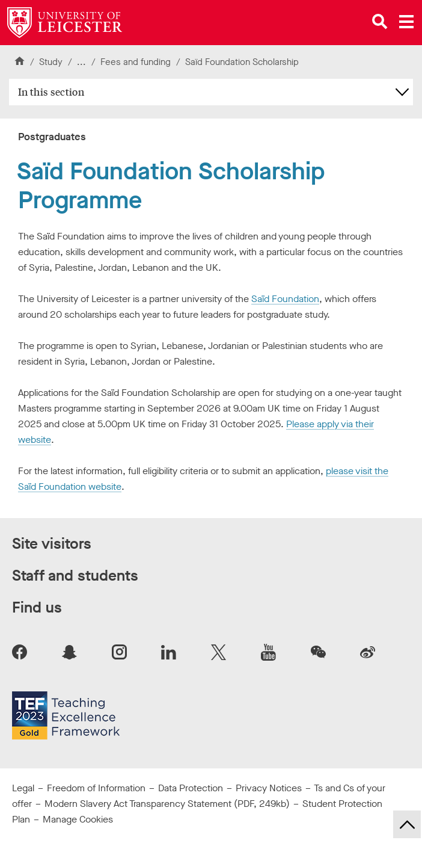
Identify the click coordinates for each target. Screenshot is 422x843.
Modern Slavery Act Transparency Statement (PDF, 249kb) (167, 803)
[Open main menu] (406, 21)
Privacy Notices (269, 788)
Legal (23, 788)
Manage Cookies (78, 819)
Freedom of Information (96, 788)
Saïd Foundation (285, 298)
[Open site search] (380, 21)
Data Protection (190, 788)
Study (51, 62)
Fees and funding (135, 62)
